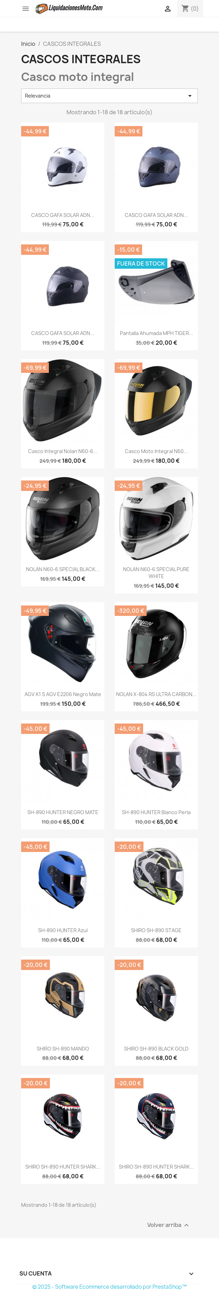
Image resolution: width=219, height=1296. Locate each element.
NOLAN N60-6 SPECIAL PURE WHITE (156, 572)
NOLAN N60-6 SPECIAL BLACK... (62, 569)
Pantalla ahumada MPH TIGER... (156, 333)
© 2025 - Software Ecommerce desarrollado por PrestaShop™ (109, 1286)
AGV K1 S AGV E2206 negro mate (63, 694)
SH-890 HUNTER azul (63, 930)
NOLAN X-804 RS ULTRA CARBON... (156, 694)
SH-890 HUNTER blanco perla (156, 812)
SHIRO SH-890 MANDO (63, 1048)
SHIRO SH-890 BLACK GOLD (156, 1048)
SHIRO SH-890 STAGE (156, 930)
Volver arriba (169, 1225)
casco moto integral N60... (156, 451)
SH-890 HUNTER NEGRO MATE (62, 812)
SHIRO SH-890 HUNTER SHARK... (62, 1166)
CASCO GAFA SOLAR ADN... (62, 215)
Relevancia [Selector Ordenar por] (109, 96)
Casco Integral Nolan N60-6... (62, 451)
